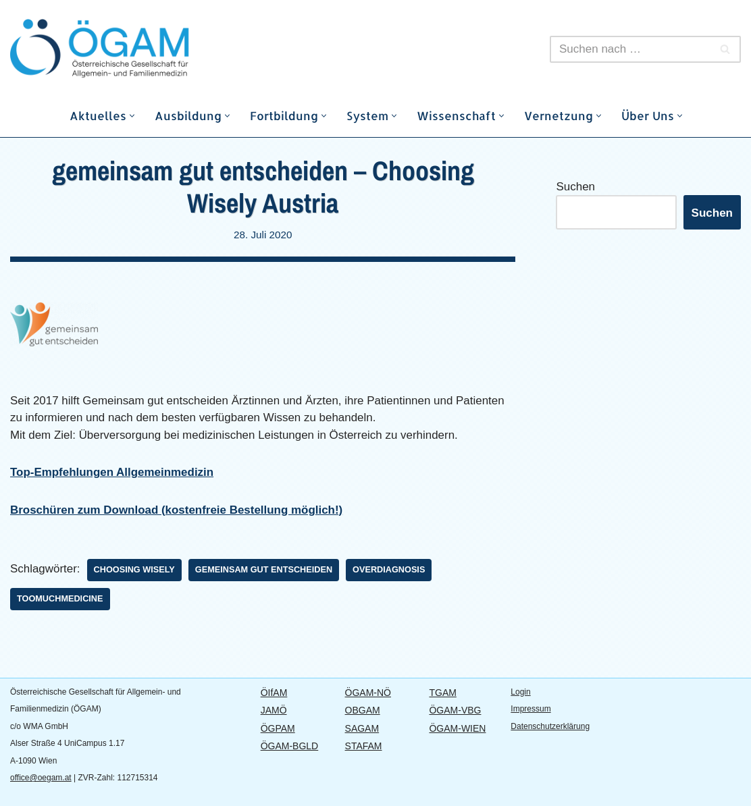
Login (520, 692)
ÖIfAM (274, 692)
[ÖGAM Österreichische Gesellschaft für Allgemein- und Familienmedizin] (131, 49)
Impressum (530, 709)
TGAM (442, 692)
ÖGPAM (278, 728)
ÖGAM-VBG (455, 710)
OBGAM (362, 710)
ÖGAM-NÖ (368, 692)
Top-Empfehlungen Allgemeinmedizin (112, 472)
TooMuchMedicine (60, 598)
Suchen (575, 186)
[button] (132, 115)
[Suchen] (630, 49)
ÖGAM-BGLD (290, 746)
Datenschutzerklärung (550, 726)
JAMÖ (274, 710)
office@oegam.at (41, 778)
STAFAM (363, 746)
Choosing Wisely (135, 570)
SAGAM (362, 728)
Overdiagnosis (390, 570)
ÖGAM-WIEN (457, 728)
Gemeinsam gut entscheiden (265, 570)
